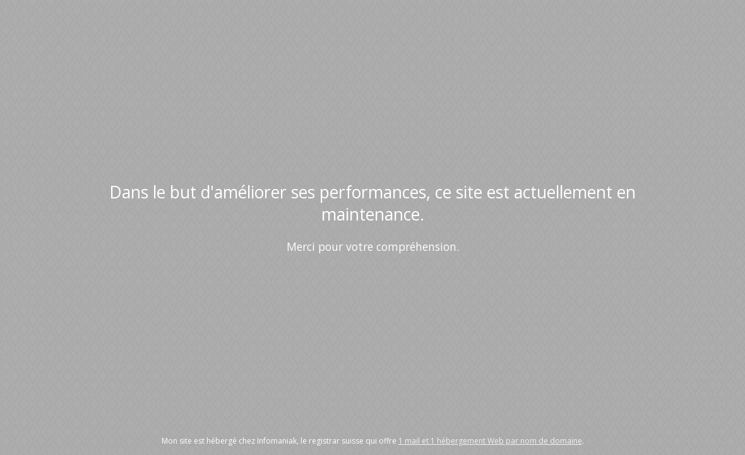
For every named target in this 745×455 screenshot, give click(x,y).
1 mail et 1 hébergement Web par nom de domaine (490, 440)
